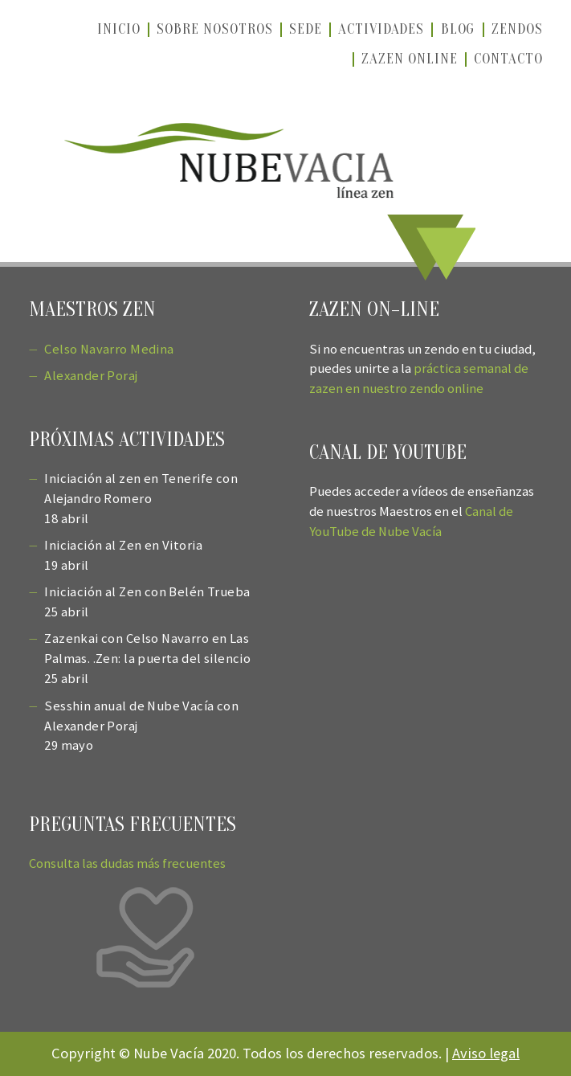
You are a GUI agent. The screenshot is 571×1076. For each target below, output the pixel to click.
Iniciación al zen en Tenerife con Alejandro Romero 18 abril (141, 498)
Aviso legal (486, 1053)
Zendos (517, 29)
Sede (305, 29)
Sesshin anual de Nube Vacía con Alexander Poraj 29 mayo (141, 726)
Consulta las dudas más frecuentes (127, 863)
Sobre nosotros (214, 29)
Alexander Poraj (90, 375)
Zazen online (409, 59)
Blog (458, 29)
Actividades (381, 29)
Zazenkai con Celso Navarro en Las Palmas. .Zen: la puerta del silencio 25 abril (147, 658)
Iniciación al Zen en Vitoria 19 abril (123, 555)
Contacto (508, 59)
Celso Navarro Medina (108, 349)
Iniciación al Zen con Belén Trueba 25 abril (147, 601)
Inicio (119, 29)
